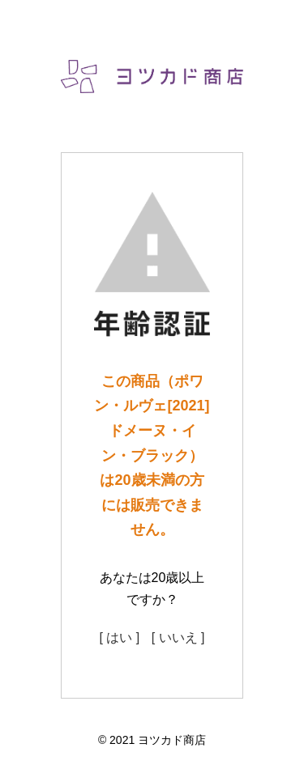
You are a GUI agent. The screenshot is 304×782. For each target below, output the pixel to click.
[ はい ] (119, 637)
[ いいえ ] (178, 637)
